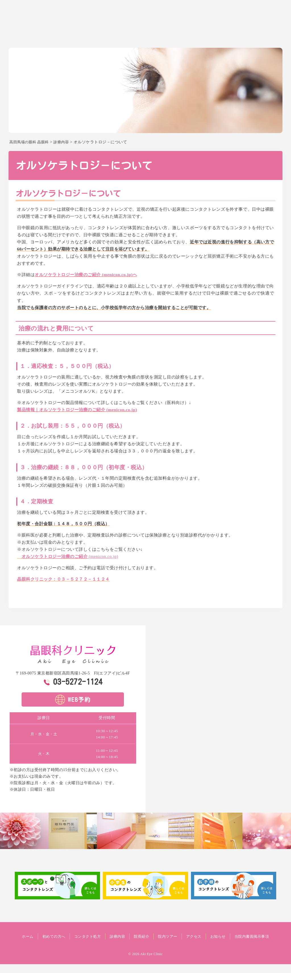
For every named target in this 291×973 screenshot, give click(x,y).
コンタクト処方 (150, 36)
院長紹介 (201, 36)
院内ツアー (226, 36)
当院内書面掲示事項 (145, 945)
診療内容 (179, 36)
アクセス (251, 36)
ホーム (91, 36)
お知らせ (273, 36)
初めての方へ (116, 36)
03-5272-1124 (78, 682)
